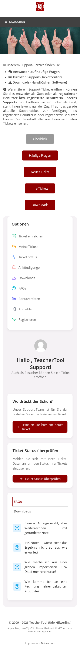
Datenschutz (48, 643)
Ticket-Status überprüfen (40, 479)
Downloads (22, 511)
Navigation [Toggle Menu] (14, 22)
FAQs (18, 502)
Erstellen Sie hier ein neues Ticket (40, 427)
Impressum (31, 643)
